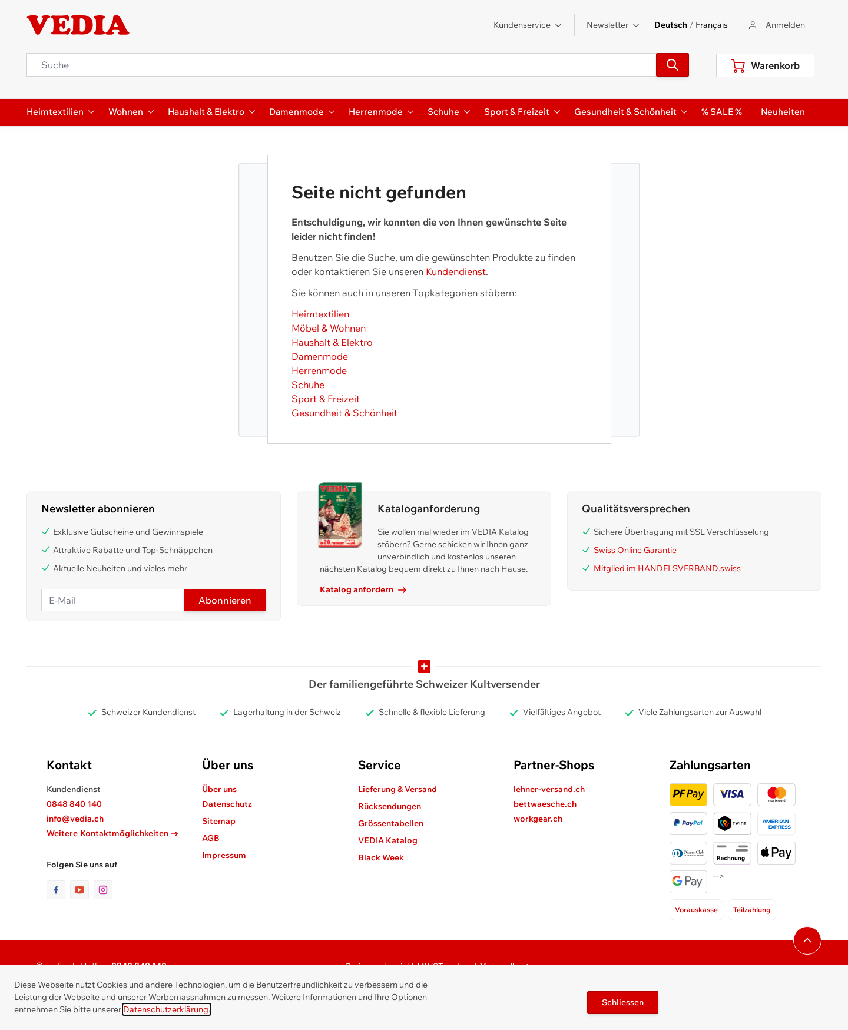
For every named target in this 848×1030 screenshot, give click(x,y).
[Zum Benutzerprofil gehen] (776, 25)
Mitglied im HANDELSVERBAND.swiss (667, 568)
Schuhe (308, 384)
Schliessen (623, 1002)
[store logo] (78, 25)
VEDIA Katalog (388, 840)
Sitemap (219, 821)
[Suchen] (672, 65)
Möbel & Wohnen (329, 328)
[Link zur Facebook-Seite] (58, 889)
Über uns (219, 789)
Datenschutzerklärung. (166, 1009)
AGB (211, 838)
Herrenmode (319, 370)
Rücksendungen (389, 806)
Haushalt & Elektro (332, 342)
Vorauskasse (696, 909)
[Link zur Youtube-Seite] (82, 889)
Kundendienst (456, 271)
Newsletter (613, 24)
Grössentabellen (390, 823)
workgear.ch (538, 818)
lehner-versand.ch (549, 789)
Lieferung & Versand (397, 789)
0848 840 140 (74, 804)
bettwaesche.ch (545, 804)
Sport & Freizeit (326, 399)
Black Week (381, 857)
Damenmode (320, 356)
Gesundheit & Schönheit (345, 413)
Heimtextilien (320, 314)
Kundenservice (527, 24)
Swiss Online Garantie (635, 550)
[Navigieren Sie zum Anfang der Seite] (807, 940)
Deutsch (670, 24)
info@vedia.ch (75, 818)
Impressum (224, 855)
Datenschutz (227, 804)
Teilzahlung (752, 909)
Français (711, 24)
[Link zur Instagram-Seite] (103, 889)
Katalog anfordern (363, 589)
